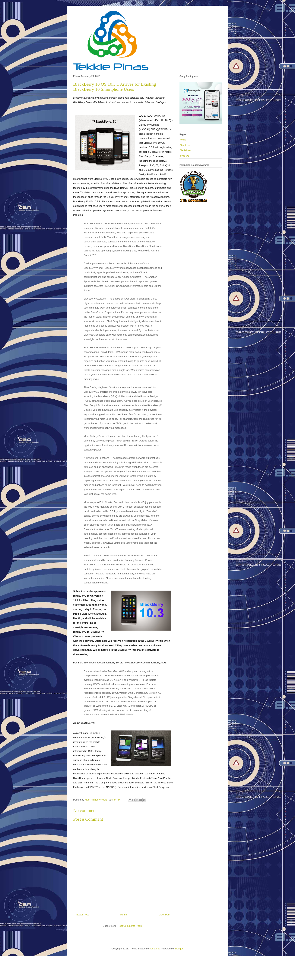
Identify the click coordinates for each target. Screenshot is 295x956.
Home (123, 914)
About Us (184, 145)
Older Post (164, 914)
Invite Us (184, 155)
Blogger (179, 948)
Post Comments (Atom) (130, 925)
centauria (155, 948)
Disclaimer (185, 150)
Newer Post (82, 914)
